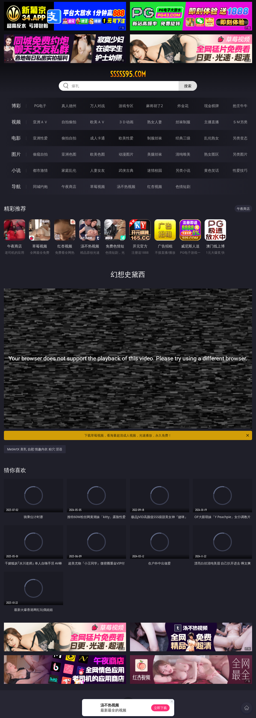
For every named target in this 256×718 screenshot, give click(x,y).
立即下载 (160, 708)
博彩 (16, 106)
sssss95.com (128, 74)
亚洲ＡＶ (40, 121)
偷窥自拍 (40, 154)
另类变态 (240, 138)
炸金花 (182, 105)
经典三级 (183, 138)
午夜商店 (69, 186)
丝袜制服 (183, 121)
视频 (16, 122)
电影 (16, 138)
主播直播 (211, 121)
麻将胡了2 (154, 105)
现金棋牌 (211, 105)
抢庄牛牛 (240, 105)
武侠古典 (126, 170)
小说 (16, 170)
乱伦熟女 (211, 138)
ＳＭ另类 (240, 121)
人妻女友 (97, 170)
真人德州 (69, 105)
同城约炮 (40, 186)
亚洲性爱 (40, 138)
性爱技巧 (240, 170)
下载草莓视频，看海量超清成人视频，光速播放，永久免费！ (167, 435)
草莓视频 (97, 186)
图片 (16, 154)
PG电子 (40, 105)
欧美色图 (97, 154)
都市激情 (40, 170)
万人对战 (97, 105)
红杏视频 (154, 186)
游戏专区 (126, 105)
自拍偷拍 (69, 121)
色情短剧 (183, 186)
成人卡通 (97, 138)
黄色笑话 (211, 170)
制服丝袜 (154, 138)
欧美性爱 (126, 138)
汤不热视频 (126, 186)
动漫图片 (126, 154)
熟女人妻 (154, 121)
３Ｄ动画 (126, 121)
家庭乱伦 (69, 170)
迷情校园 (154, 170)
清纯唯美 (183, 154)
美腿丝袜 (154, 154)
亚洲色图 (69, 154)
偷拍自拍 (69, 138)
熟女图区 (211, 154)
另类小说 (183, 170)
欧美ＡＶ (97, 121)
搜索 (187, 85)
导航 (16, 186)
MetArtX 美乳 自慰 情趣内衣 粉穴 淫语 (34, 449)
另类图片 (240, 154)
